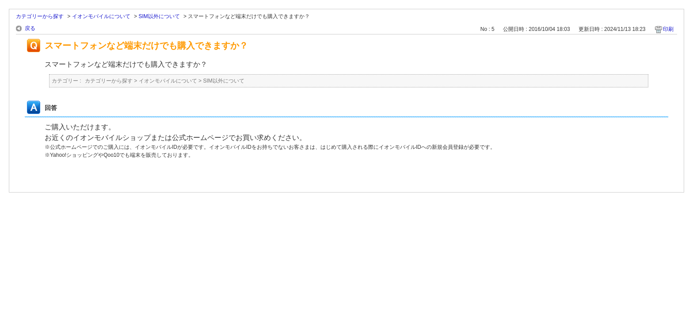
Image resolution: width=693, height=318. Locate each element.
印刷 (668, 29)
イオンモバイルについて (101, 16)
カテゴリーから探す (40, 16)
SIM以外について (158, 16)
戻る (30, 28)
